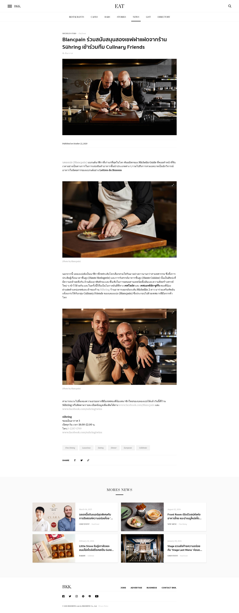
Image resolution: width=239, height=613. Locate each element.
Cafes (94, 17)
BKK (17, 6)
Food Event (95, 524)
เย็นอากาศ (67, 53)
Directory (164, 17)
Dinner (113, 448)
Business (152, 588)
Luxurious (86, 448)
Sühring (105, 289)
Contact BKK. (169, 588)
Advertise (136, 588)
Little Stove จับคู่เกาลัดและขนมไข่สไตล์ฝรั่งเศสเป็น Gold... (96, 548)
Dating (100, 448)
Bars (107, 17)
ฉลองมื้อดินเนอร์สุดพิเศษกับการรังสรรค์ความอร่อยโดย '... (96, 516)
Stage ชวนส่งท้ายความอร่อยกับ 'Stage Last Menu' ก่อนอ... (185, 548)
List (148, 17)
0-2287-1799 (74, 428)
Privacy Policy (103, 606)
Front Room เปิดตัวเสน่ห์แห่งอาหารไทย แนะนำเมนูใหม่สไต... (185, 516)
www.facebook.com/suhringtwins (82, 408)
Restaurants (76, 17)
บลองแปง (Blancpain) (74, 162)
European (128, 448)
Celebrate (143, 448)
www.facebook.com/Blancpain (137, 405)
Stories (121, 17)
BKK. (66, 587)
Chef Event (82, 34)
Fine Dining (70, 448)
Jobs (123, 588)
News (136, 17)
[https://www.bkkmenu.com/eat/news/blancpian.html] (88, 460)
